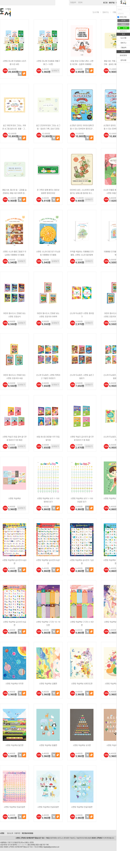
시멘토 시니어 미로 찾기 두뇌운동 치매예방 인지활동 (48, 253)
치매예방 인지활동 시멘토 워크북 (115, 253)
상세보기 (55, 70)
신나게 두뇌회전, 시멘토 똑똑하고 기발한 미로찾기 (48, 377)
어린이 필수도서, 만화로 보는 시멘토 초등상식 (14, 315)
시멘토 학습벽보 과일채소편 (115, 683)
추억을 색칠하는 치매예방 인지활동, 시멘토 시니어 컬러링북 (82, 253)
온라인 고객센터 (97, 838)
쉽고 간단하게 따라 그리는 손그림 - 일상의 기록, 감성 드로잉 (48, 127)
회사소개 (10, 833)
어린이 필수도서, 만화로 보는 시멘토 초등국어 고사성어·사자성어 (115, 315)
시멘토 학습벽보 (14, 498)
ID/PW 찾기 (123, 31)
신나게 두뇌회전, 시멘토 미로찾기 (115, 438)
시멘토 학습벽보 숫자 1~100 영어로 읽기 (48, 500)
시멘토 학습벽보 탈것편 (14, 745)
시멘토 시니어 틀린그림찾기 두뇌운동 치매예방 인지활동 (14, 253)
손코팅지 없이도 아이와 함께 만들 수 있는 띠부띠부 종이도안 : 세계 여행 (82, 127)
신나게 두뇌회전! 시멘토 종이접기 (82, 315)
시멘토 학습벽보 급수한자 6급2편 (14, 562)
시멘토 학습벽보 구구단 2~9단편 (82, 623)
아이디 (120, 10)
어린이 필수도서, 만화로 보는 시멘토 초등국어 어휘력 (48, 315)
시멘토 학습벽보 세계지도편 (81, 683)
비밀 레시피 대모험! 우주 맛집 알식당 (48, 438)
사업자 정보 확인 (22, 845)
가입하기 (123, 24)
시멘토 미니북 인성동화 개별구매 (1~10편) (48, 62)
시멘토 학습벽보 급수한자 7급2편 (82, 562)
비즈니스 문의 (62, 838)
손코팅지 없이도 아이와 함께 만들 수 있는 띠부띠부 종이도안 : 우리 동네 (115, 127)
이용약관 (17, 833)
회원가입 (112, 3)
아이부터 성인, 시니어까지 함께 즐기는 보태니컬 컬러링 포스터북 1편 (82, 192)
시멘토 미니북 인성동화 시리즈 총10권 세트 (14, 62)
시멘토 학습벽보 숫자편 (82, 745)
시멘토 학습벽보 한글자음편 (81, 807)
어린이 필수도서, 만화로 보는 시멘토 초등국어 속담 (14, 377)
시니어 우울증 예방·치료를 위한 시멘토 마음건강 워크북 (115, 191)
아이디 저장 (121, 17)
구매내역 (115, 12)
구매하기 (24, 73)
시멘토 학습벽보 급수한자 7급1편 (115, 562)
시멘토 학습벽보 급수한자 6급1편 (48, 562)
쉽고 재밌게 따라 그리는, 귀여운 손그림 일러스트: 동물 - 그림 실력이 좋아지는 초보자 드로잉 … (14, 127)
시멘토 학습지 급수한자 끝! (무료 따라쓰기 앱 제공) (82, 438)
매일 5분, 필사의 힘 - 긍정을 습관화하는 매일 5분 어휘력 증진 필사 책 (14, 192)
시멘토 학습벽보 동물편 (48, 745)
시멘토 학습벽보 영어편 (115, 745)
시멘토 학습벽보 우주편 (14, 683)
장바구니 (105, 12)
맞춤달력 (73, 2)
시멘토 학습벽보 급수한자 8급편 (14, 623)
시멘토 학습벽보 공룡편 (48, 683)
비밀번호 (121, 14)
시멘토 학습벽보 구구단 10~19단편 (48, 623)
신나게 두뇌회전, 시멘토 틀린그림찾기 (115, 377)
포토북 (80, 2)
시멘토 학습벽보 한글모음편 (48, 807)
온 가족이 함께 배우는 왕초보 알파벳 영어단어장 (48, 191)
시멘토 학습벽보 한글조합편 (14, 807)
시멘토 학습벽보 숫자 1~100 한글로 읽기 (82, 500)
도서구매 (96, 12)
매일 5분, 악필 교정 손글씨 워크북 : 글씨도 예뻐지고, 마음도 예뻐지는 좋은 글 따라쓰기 (115, 63)
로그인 (105, 3)
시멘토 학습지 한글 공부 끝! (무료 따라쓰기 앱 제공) (14, 438)
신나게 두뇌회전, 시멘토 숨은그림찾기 (82, 377)
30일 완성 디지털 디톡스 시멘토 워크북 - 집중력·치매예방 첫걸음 (82, 63)
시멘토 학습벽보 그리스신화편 (115, 622)
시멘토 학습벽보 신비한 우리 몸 (115, 498)
